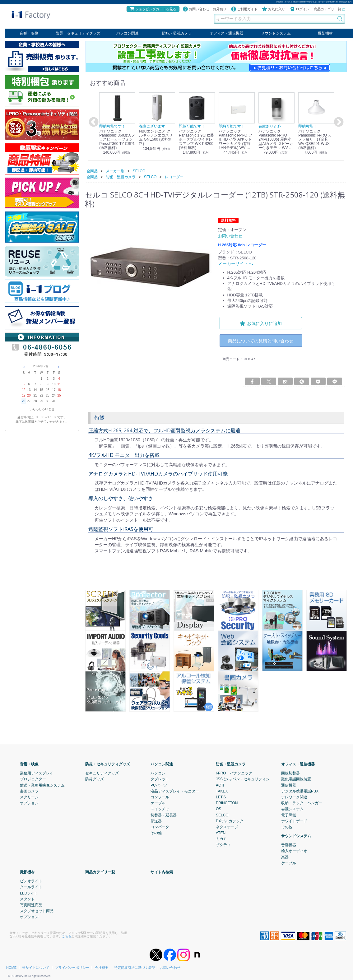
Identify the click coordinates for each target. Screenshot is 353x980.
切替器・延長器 (164, 815)
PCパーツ (159, 785)
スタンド (27, 899)
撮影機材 (325, 33)
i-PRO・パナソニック (234, 773)
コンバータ (160, 826)
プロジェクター (33, 779)
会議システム (292, 808)
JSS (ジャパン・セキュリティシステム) (249, 779)
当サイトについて (35, 967)
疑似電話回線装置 (296, 779)
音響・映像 (29, 33)
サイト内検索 (162, 872)
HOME (11, 967)
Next (337, 122)
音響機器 (288, 845)
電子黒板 (288, 815)
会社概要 (102, 967)
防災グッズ (94, 779)
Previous (92, 122)
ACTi (220, 785)
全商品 (92, 171)
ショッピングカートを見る (152, 9)
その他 (156, 832)
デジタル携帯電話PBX (299, 791)
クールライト (31, 887)
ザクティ (223, 845)
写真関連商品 (31, 905)
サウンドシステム (276, 33)
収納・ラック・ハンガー (301, 803)
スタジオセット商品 (36, 910)
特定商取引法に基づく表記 (134, 967)
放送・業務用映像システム (42, 785)
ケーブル (158, 803)
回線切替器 (290, 773)
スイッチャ (160, 808)
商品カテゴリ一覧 (329, 9)
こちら (66, 936)
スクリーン (29, 797)
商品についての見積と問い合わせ (260, 341)
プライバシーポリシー (72, 967)
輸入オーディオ (294, 851)
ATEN (220, 832)
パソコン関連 (127, 33)
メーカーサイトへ (234, 263)
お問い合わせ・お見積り (204, 9)
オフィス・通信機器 (226, 33)
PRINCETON (227, 803)
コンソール (160, 797)
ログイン (299, 9)
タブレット (160, 779)
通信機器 (288, 785)
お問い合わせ (170, 967)
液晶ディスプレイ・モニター (175, 791)
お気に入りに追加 (260, 323)
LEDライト (29, 893)
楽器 (285, 857)
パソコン (158, 773)
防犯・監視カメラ (177, 33)
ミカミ (221, 838)
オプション (29, 803)
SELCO (222, 815)
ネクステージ (227, 826)
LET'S (221, 797)
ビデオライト (31, 881)
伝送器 (156, 821)
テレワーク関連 (294, 797)
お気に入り (273, 9)
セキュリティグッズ (102, 773)
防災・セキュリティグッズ (78, 33)
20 (28, 395)
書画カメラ (29, 791)
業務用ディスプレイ (36, 773)
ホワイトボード (294, 821)
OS (218, 808)
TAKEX (222, 791)
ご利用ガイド (244, 9)
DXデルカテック (230, 821)
